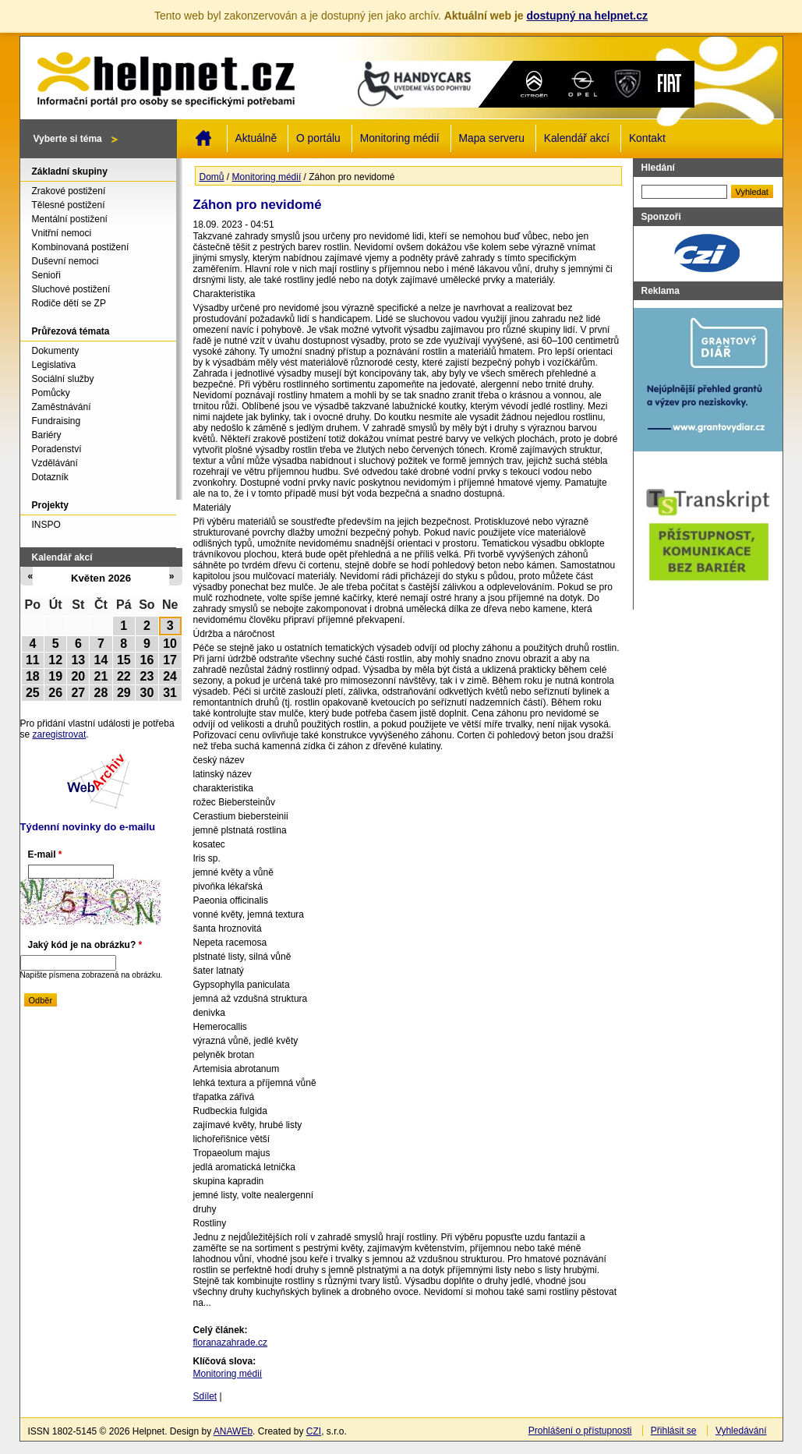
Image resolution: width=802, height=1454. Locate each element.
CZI (313, 1431)
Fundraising (56, 421)
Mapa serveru (492, 138)
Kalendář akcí (576, 138)
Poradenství (57, 449)
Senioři (46, 275)
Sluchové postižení (71, 289)
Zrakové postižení (69, 191)
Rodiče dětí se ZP (69, 303)
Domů (203, 138)
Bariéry (47, 435)
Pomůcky (51, 392)
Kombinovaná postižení (80, 247)
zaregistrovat (60, 734)
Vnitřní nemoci (62, 233)
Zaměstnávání (61, 407)
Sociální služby (63, 378)
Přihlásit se (674, 1430)
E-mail (45, 854)
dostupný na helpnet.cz (587, 15)
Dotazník (50, 477)
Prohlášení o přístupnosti (580, 1430)
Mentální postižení (70, 219)
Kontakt (647, 138)
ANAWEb (233, 1431)
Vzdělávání (55, 463)
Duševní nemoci (65, 261)
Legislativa (54, 364)
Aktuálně (256, 138)
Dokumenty (55, 350)
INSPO (46, 524)
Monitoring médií (400, 138)
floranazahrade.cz (230, 1342)
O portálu (318, 138)
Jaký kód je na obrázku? (85, 944)
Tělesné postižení (68, 205)
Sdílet (205, 1396)
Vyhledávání (741, 1430)
